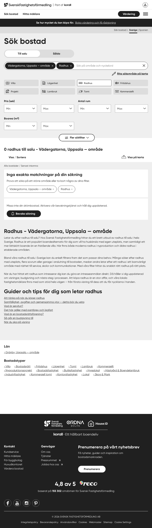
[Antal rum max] (131, 109)
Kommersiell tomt (41, 374)
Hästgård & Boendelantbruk (122, 370)
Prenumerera (92, 469)
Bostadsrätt (23, 366)
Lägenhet (59, 366)
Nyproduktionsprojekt (19, 370)
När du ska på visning (17, 322)
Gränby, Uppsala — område (22, 352)
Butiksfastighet (73, 370)
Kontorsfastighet (67, 374)
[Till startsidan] (37, 5)
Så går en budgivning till (18, 318)
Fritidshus (41, 366)
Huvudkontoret (13, 464)
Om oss (45, 451)
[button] (145, 14)
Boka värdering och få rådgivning (95, 22)
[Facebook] (7, 503)
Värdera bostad (13, 468)
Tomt (73, 366)
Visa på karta (136, 157)
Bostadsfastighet (48, 370)
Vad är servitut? (13, 306)
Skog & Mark (102, 374)
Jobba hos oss (50, 464)
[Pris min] (20, 109)
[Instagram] (26, 503)
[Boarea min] (20, 126)
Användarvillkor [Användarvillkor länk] (68, 522)
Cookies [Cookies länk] (83, 522)
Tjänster (46, 456)
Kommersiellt (106, 366)
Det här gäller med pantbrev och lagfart (28, 310)
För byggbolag (13, 460)
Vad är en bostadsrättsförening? (24, 314)
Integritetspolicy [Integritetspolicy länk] (30, 522)
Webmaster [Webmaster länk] (95, 522)
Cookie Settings (122, 522)
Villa (8, 366)
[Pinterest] (36, 503)
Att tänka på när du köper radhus (24, 298)
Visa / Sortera (17, 157)
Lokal (86, 374)
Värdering (129, 14)
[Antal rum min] (94, 109)
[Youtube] (17, 503)
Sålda (56, 53)
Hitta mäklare (12, 456)
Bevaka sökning (23, 213)
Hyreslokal (93, 370)
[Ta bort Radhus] (71, 189)
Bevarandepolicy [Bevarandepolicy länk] (49, 522)
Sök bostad (11, 14)
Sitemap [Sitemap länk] (108, 522)
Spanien (143, 30)
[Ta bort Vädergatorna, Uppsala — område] (52, 189)
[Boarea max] (57, 126)
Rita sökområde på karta (132, 73)
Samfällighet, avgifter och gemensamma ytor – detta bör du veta (44, 302)
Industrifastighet (15, 374)
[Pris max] (57, 109)
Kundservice (11, 451)
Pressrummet (49, 460)
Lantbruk (87, 366)
